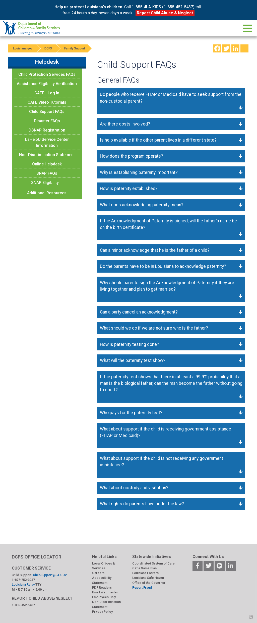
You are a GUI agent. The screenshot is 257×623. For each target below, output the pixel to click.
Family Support (75, 48)
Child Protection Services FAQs (47, 74)
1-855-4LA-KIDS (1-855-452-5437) (163, 7)
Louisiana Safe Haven (148, 578)
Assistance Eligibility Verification (47, 83)
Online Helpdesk (47, 164)
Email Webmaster (105, 592)
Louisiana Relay (23, 584)
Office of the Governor (148, 583)
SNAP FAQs (46, 173)
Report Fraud (142, 587)
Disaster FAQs (47, 120)
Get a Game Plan (144, 568)
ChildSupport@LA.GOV (50, 575)
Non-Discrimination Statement (47, 154)
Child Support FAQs (47, 111)
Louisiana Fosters (145, 573)
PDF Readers (102, 587)
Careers (98, 573)
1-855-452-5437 (23, 605)
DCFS (48, 48)
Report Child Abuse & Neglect (165, 13)
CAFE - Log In (46, 93)
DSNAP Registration (47, 130)
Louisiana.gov (22, 48)
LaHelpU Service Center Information (47, 142)
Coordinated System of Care (153, 563)
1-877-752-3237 (23, 580)
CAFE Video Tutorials (47, 102)
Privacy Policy (102, 611)
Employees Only (104, 597)
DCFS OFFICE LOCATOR (36, 556)
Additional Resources (47, 193)
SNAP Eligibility (45, 182)
